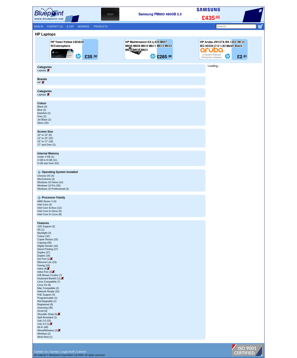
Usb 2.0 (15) (44, 320)
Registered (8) (45, 304)
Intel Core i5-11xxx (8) (49, 214)
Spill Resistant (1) (47, 317)
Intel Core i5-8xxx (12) (49, 207)
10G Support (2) (46, 226)
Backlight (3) (44, 232)
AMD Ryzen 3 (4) (46, 201)
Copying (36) (44, 242)
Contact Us (41, 351)
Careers (81, 351)
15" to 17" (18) (45, 141)
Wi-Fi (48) (42, 327)
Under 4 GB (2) (45, 156)
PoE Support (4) (46, 294)
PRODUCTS (101, 26)
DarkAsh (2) (44, 113)
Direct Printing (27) (47, 249)
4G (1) (40, 229)
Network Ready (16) (48, 291)
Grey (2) (41, 116)
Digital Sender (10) (47, 245)
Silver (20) (43, 122)
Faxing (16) (43, 265)
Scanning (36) (45, 307)
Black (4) (42, 106)
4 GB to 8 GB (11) (47, 160)
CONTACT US (55, 26)
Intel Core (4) (44, 204)
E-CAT (70, 26)
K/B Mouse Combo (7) (49, 275)
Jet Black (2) (44, 119)
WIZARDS (83, 26)
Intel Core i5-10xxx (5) (49, 211)
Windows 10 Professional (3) (53, 188)
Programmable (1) (47, 297)
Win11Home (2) (46, 179)
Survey (54, 351)
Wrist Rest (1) (44, 336)
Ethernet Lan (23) (47, 262)
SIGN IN (38, 26)
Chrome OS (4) (45, 175)
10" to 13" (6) (44, 134)
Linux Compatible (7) (48, 281)
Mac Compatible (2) (48, 288)
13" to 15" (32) (45, 138)
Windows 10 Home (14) (50, 182)
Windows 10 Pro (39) (49, 185)
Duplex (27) (43, 252)
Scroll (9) (42, 310)
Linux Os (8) (44, 284)
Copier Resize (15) (47, 239)
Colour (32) (43, 236)
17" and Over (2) (46, 144)
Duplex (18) (43, 255)
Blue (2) (41, 109)
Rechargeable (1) (46, 301)
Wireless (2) (44, 333)
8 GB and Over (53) (48, 163)
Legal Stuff (67, 351)
